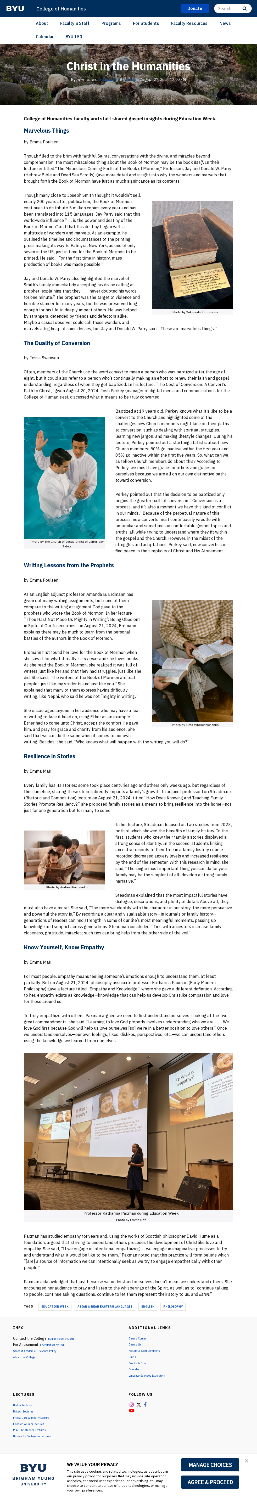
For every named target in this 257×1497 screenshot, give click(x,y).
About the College (28, 1357)
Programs (111, 23)
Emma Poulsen (81, 79)
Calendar (45, 36)
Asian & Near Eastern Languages (104, 1306)
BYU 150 (74, 36)
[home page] (15, 8)
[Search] (233, 8)
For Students (146, 23)
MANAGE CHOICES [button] (210, 1464)
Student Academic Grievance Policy (42, 1350)
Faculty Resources (189, 23)
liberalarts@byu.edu (56, 1344)
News (225, 23)
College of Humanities (64, 8)
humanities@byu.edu (65, 1338)
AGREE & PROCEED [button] (210, 1482)
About (42, 23)
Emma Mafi (137, 79)
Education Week (55, 1306)
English (147, 1306)
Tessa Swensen (109, 79)
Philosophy (173, 1306)
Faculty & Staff (75, 23)
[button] (248, 1463)
